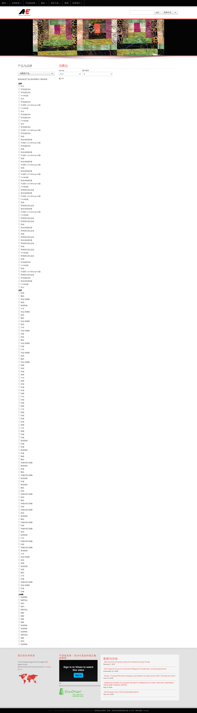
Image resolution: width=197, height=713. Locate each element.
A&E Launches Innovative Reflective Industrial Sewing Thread (127, 662)
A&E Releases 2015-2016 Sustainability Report (121, 692)
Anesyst (146, 710)
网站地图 (138, 710)
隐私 (108, 710)
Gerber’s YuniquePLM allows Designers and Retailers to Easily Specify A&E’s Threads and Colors (139, 676)
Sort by (61, 70)
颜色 (44, 3)
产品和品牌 (31, 3)
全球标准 (16, 3)
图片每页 (85, 70)
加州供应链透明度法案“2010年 (123, 710)
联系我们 (77, 3)
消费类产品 (36, 73)
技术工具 (55, 3)
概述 (5, 3)
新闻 (66, 3)
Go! (157, 12)
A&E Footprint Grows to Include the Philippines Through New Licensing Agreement (135, 669)
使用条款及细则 (100, 710)
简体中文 (170, 12)
